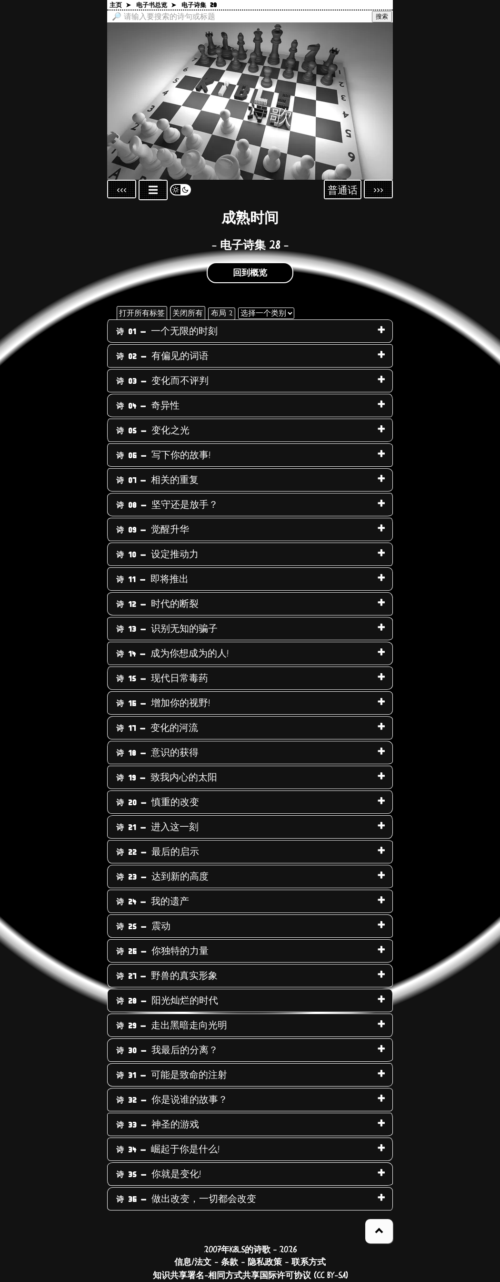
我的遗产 (152, 901)
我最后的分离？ (167, 1050)
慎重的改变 (157, 802)
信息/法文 (192, 1262)
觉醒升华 (152, 529)
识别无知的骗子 (167, 629)
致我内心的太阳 (166, 777)
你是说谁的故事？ (172, 1100)
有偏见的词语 (162, 356)
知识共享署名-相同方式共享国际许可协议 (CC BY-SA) (250, 1276)
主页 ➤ (120, 5)
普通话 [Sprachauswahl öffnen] (343, 190)
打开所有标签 (142, 313)
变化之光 (153, 430)
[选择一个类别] (266, 313)
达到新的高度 (162, 877)
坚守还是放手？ (167, 505)
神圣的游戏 (157, 1124)
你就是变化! (158, 1174)
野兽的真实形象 (167, 976)
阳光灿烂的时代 (167, 1000)
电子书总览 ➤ (156, 5)
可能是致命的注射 (171, 1075)
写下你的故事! (163, 455)
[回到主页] (250, 101)
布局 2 (221, 313)
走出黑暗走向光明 (171, 1025)
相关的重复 (157, 480)
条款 (229, 1262)
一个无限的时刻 (167, 331)
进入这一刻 (157, 827)
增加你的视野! (163, 703)
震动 (143, 926)
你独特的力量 (162, 951)
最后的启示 (157, 852)
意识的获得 (157, 753)
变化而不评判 (162, 381)
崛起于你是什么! (168, 1149)
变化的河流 (157, 728)
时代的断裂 (157, 604)
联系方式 (308, 1262)
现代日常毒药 (162, 678)
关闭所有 (187, 313)
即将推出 (152, 579)
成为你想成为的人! (172, 653)
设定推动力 (157, 554)
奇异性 (148, 405)
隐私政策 (265, 1262)
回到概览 (250, 273)
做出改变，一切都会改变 (186, 1199)
